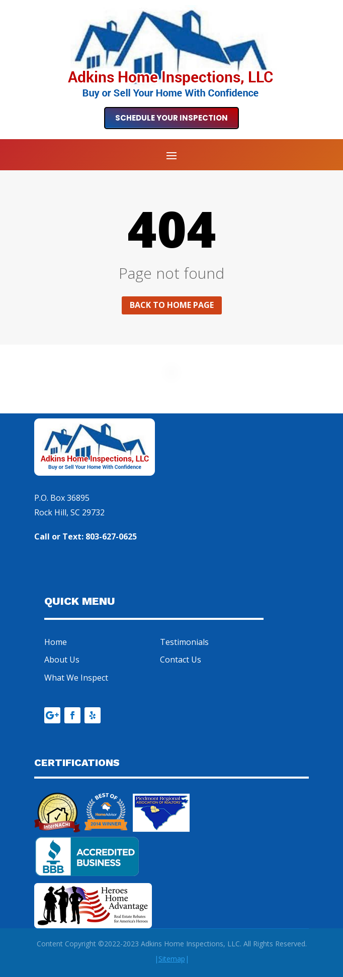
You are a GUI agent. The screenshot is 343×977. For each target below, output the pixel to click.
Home (55, 641)
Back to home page (172, 304)
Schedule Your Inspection (171, 118)
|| (171, 958)
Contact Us (180, 659)
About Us (61, 659)
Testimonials (184, 641)
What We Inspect (76, 677)
